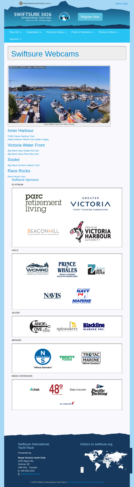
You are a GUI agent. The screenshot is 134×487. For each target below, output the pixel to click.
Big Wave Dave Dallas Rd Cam (23, 150)
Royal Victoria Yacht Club (87, 482)
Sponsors (15, 39)
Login (101, 482)
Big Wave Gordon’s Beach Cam (24, 165)
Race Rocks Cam (16, 176)
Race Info (15, 32)
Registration (34, 32)
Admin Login (121, 3)
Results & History (56, 32)
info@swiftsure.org (30, 474)
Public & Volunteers (83, 32)
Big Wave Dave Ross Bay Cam (23, 154)
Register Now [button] (90, 17)
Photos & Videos (108, 32)
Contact (71, 482)
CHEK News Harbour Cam (21, 136)
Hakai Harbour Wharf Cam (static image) (28, 139)
